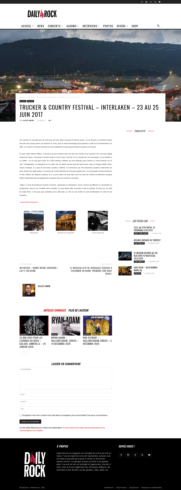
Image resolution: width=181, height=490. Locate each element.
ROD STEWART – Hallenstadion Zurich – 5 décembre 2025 (97, 340)
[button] (158, 26)
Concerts (55, 26)
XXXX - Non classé (141, 233)
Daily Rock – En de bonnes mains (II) (145, 269)
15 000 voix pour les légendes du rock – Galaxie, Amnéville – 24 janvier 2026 (33, 342)
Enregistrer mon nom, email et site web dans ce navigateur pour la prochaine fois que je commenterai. (65, 415)
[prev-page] (21, 352)
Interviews (91, 26)
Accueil (27, 26)
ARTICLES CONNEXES (54, 310)
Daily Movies (134, 487)
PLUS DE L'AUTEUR (78, 310)
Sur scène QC (139, 243)
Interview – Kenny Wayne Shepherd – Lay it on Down (39, 269)
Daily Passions (121, 487)
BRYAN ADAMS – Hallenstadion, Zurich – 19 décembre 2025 (65, 340)
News (40, 26)
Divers (122, 26)
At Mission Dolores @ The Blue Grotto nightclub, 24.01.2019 (145, 255)
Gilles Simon (28, 120)
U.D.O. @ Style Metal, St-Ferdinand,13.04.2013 (145, 229)
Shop (135, 26)
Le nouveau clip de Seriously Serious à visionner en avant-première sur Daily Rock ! (91, 270)
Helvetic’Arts (108, 487)
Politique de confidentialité (151, 487)
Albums (73, 26)
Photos (108, 26)
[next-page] (25, 352)
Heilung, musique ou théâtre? (147, 240)
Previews (30, 101)
